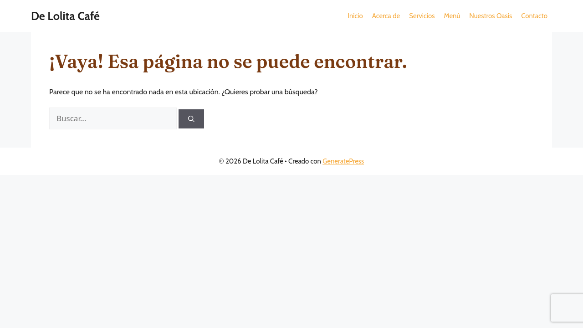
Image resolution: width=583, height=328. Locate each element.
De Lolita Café (65, 16)
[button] (386, 16)
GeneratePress (343, 161)
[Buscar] (191, 118)
